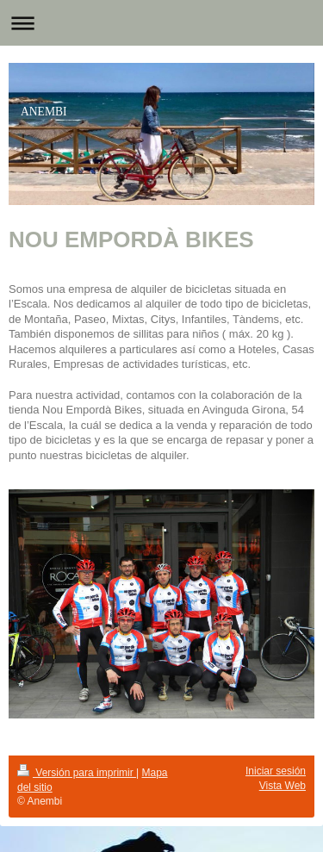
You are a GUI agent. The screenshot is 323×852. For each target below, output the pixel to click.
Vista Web (282, 786)
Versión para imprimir (76, 773)
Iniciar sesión (275, 771)
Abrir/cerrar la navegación (161, 22)
